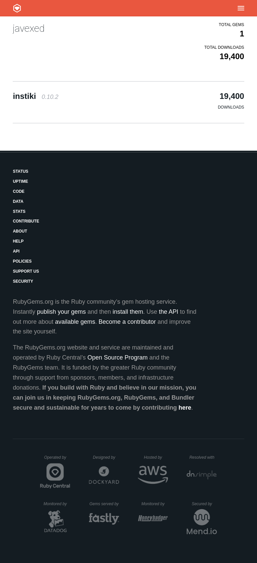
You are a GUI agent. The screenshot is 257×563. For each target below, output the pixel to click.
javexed (29, 28)
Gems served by (104, 504)
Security (23, 281)
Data (18, 201)
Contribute (26, 221)
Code (18, 191)
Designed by (106, 457)
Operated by (57, 459)
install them (128, 311)
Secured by (204, 504)
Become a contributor (127, 321)
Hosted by (156, 457)
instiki (35, 96)
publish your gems (61, 311)
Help (18, 241)
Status (20, 171)
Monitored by (57, 504)
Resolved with (203, 457)
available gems (75, 321)
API (16, 251)
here (185, 407)
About (20, 231)
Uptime (20, 181)
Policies (22, 261)
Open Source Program (117, 357)
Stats (19, 211)
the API (168, 311)
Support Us (26, 271)
